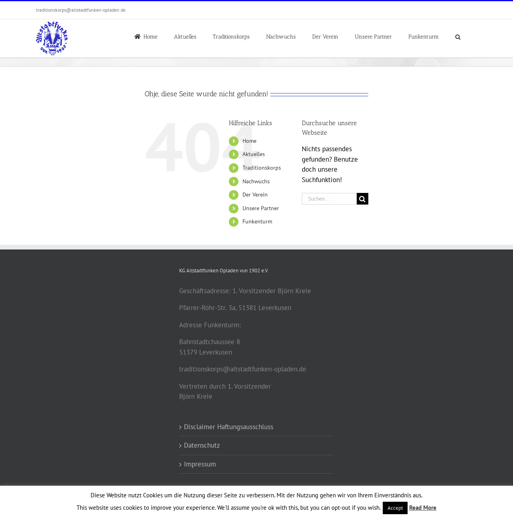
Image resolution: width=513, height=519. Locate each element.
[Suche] (362, 199)
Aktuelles (253, 154)
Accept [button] (395, 508)
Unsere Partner (260, 208)
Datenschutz (202, 445)
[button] (457, 36)
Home (249, 140)
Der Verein (255, 194)
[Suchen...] (329, 199)
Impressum (200, 464)
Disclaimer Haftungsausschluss (228, 426)
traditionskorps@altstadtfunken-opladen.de (80, 10)
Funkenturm (257, 221)
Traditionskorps (261, 167)
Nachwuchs (256, 181)
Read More (422, 507)
